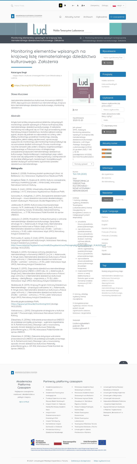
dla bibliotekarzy (108, 182)
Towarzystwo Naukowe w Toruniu (86, 427)
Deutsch (105, 221)
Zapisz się (107, 199)
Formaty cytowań (81, 164)
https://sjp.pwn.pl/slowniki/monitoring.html (30, 304)
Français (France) (109, 232)
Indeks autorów (108, 80)
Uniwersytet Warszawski (111, 398)
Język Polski (107, 247)
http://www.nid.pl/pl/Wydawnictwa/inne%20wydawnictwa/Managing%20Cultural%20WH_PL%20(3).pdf (58, 245)
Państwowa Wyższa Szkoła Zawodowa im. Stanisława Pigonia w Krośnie (84, 401)
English (104, 224)
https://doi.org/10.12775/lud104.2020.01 (32, 85)
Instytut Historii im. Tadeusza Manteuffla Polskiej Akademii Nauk (55, 407)
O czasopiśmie (117, 16)
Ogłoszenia (101, 16)
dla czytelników (108, 174)
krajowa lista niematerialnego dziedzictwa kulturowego (112, 290)
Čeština (105, 217)
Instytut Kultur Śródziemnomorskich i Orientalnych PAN (53, 415)
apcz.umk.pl (24, 402)
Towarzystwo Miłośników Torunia (86, 424)
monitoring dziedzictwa (111, 295)
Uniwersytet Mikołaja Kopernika (114, 393)
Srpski (104, 250)
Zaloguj (105, 5)
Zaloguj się (110, 132)
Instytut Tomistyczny (53, 421)
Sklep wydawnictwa (102, 461)
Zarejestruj (94, 5)
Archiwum (88, 16)
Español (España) (109, 228)
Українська (106, 254)
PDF (76, 110)
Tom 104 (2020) (80, 174)
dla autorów (106, 178)
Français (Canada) (109, 236)
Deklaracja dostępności (81, 461)
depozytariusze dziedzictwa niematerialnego (108, 285)
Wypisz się (119, 199)
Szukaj (108, 63)
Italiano (105, 243)
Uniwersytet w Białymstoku (112, 395)
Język (118, 5)
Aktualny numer (72, 16)
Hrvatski (105, 239)
